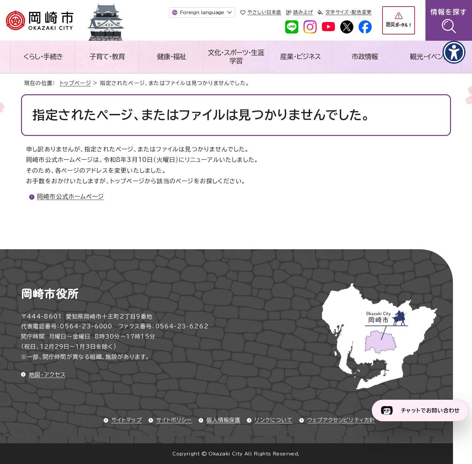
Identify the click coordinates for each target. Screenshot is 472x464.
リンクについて (273, 420)
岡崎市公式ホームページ (70, 196)
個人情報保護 (223, 420)
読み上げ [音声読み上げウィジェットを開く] (303, 12)
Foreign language (202, 12)
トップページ (75, 83)
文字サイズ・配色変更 (348, 12)
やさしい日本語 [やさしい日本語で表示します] (264, 12)
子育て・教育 (107, 56)
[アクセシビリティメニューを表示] (453, 52)
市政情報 (365, 56)
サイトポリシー (174, 420)
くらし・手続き (43, 56)
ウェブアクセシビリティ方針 (341, 420)
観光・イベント (429, 56)
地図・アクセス (47, 374)
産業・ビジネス (300, 56)
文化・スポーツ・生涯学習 (236, 56)
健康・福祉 (171, 56)
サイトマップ (126, 420)
